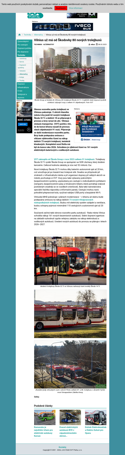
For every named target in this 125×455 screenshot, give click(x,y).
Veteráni (22, 71)
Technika (27, 35)
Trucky (21, 80)
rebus (91, 44)
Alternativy (38, 35)
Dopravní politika (24, 48)
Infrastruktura (23, 87)
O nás (19, 91)
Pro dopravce (22, 52)
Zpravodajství (23, 41)
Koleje (21, 77)
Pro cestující (22, 45)
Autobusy (22, 58)
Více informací (75, 8)
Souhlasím (61, 8)
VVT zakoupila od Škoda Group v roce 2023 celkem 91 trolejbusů (64, 159)
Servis (21, 62)
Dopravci (21, 84)
